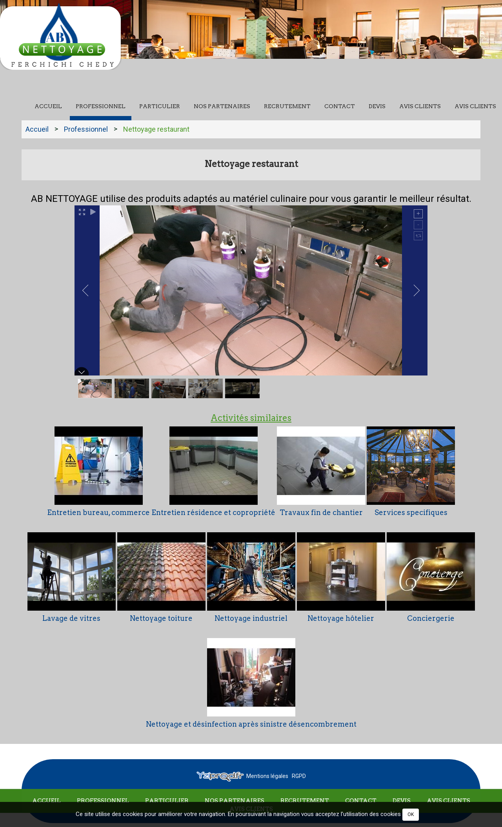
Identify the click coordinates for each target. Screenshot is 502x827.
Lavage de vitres (71, 618)
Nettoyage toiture (161, 618)
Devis (377, 106)
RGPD (299, 776)
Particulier (159, 106)
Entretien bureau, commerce (98, 512)
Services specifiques (411, 512)
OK (410, 814)
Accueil (48, 106)
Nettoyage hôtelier (340, 618)
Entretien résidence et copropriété (213, 512)
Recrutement (287, 106)
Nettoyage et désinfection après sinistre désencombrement (251, 724)
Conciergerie (431, 618)
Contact (339, 106)
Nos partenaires (222, 106)
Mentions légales (267, 776)
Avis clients (420, 106)
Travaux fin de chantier (321, 512)
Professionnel (101, 106)
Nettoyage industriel (251, 618)
